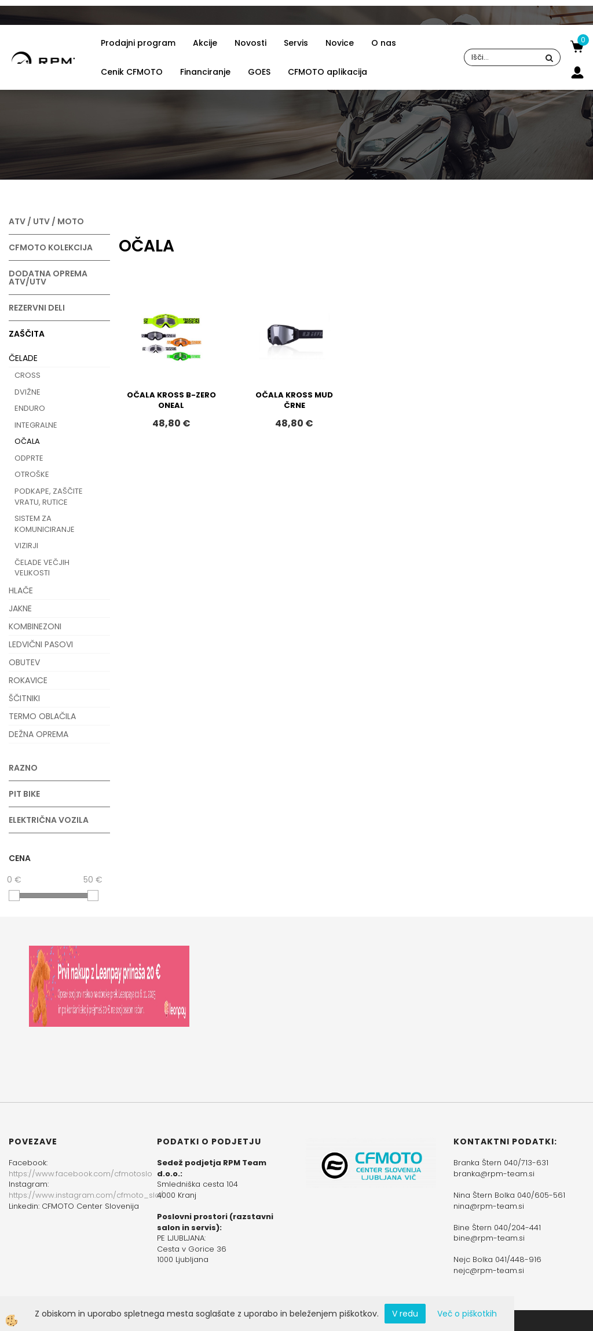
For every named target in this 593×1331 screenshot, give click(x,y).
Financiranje (205, 72)
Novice (339, 43)
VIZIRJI (26, 545)
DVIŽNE (27, 392)
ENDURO (29, 408)
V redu (405, 1313)
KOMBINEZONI (35, 626)
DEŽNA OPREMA (38, 734)
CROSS (27, 375)
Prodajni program (138, 43)
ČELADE (23, 358)
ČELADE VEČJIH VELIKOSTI (41, 568)
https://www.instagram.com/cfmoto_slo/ (86, 1195)
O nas (383, 43)
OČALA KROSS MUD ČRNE (294, 400)
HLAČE (21, 590)
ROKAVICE (28, 680)
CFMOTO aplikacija (327, 72)
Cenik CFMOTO (132, 72)
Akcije (205, 43)
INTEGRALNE (35, 425)
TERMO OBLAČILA (42, 716)
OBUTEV (24, 662)
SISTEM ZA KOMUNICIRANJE (44, 524)
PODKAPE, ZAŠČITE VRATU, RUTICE (48, 497)
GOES (259, 72)
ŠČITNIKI (24, 698)
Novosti (250, 43)
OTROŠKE (31, 474)
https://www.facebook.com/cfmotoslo (80, 1173)
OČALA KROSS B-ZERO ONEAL (171, 400)
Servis (296, 43)
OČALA (27, 441)
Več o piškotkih (467, 1313)
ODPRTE (28, 458)
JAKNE (20, 608)
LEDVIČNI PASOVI (41, 644)
